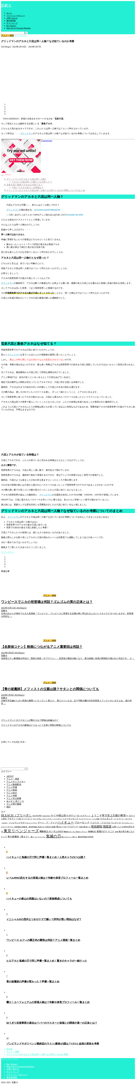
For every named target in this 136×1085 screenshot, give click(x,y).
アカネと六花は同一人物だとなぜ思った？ (32, 182)
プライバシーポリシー (15, 16)
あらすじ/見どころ (15, 801)
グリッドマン (20, 35)
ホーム (9, 13)
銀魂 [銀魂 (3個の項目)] (116, 831)
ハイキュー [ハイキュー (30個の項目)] (65, 822)
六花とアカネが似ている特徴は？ (28, 187)
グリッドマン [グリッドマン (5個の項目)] (47, 819)
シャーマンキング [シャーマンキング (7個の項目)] (70, 819)
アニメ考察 (11, 795)
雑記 (8, 807)
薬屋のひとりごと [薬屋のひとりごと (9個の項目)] (106, 831)
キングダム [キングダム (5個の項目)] (37, 819)
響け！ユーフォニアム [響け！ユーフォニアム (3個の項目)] (38, 837)
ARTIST (10, 776)
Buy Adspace (11, 26)
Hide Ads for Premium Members (18, 28)
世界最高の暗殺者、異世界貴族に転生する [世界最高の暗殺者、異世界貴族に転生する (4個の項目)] (29, 827)
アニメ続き (11, 793)
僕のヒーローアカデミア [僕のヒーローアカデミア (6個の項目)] (67, 827)
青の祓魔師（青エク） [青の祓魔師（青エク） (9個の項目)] (19, 836)
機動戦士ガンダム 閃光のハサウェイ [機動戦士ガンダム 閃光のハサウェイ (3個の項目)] (76, 831)
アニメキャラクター (16, 782)
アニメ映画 (11, 790)
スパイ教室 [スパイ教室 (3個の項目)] (95, 819)
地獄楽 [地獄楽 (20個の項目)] (107, 826)
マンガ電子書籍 (13, 804)
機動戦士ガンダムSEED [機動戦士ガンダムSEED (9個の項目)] (51, 831)
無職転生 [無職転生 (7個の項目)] (92, 831)
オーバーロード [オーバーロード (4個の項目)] (27, 819)
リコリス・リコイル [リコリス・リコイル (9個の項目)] (100, 822)
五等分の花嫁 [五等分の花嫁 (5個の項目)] (50, 827)
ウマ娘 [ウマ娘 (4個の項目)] (18, 819)
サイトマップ (12, 23)
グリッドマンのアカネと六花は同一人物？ (26, 179)
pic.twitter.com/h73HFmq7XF (47, 210)
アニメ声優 (11, 787)
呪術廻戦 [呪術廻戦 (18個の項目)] (96, 826)
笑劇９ (6, 5)
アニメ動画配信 (13, 784)
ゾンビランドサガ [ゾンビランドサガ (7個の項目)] (17, 823)
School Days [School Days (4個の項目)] (46, 816)
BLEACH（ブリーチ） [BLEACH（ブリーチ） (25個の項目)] (16, 815)
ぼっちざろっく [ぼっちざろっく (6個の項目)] (84, 816)
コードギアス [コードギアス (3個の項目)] (57, 819)
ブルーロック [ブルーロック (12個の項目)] (82, 822)
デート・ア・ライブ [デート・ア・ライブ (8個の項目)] (47, 823)
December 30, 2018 (74, 215)
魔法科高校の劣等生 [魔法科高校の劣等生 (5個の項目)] (86, 837)
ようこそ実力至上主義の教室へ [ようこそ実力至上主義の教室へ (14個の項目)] (109, 815)
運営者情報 (11, 21)
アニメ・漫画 (7, 35)
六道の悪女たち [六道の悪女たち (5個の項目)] (84, 827)
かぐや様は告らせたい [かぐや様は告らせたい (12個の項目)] (63, 815)
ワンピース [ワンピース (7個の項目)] (116, 823)
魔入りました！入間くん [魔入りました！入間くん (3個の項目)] (69, 837)
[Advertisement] (68, 320)
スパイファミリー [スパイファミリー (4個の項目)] (85, 819)
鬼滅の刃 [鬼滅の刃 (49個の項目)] (53, 836)
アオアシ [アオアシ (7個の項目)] (12, 819)
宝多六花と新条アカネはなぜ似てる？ (24, 185)
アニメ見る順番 (13, 798)
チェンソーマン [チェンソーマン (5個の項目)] (31, 823)
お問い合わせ (12, 18)
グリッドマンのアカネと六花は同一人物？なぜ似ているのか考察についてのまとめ (45, 190)
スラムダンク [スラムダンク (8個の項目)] (106, 819)
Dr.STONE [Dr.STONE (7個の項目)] (37, 815)
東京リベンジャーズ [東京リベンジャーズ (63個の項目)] (21, 831)
